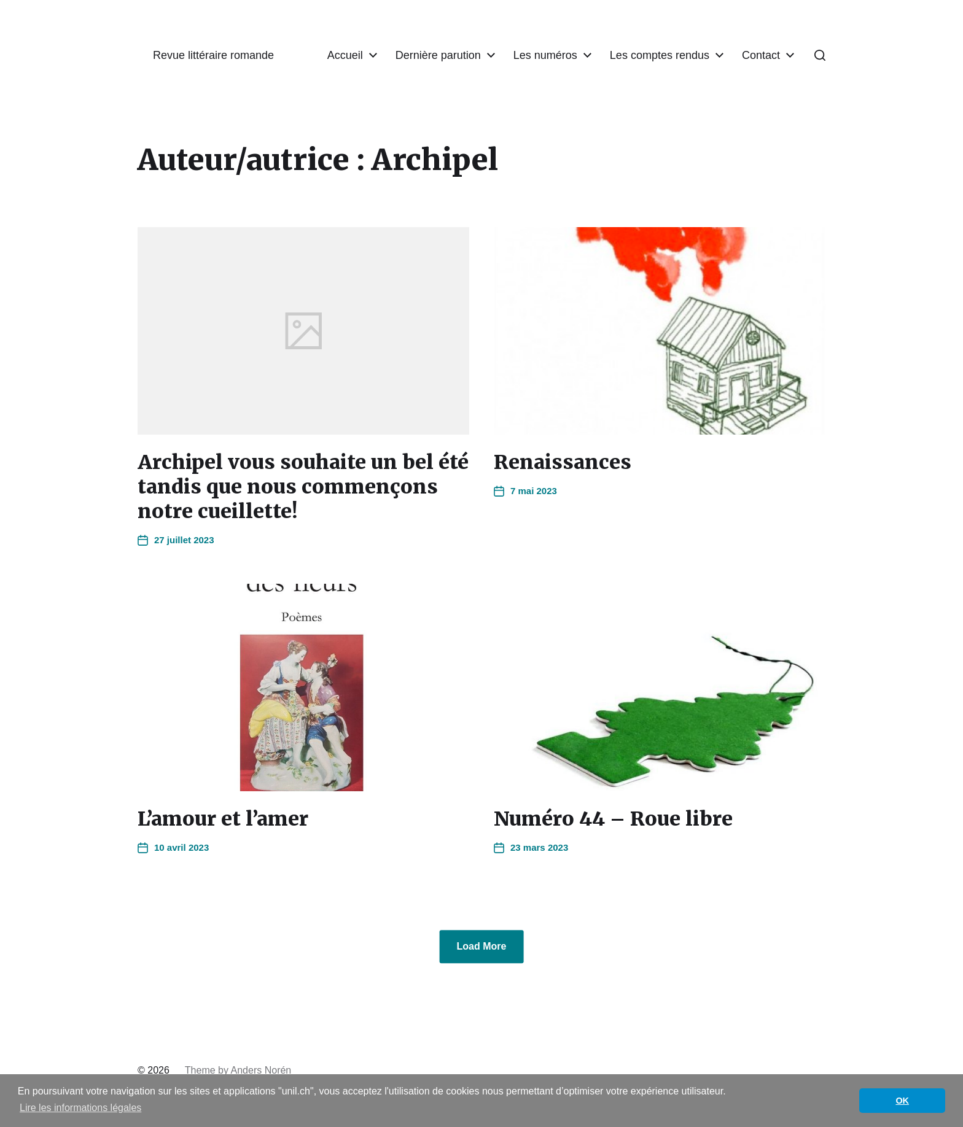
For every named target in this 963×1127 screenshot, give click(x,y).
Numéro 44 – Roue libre (613, 819)
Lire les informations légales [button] (80, 1107)
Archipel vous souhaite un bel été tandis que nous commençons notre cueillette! (303, 487)
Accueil (345, 55)
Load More (482, 946)
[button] (820, 55)
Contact (761, 55)
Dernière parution (438, 55)
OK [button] (902, 1101)
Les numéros (545, 55)
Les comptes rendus (659, 55)
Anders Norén (261, 1070)
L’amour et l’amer (223, 819)
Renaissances (562, 462)
